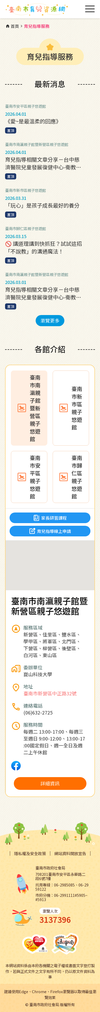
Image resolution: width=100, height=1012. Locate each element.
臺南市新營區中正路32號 (50, 693)
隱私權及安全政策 (30, 853)
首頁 (12, 26)
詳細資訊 (50, 783)
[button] (50, 560)
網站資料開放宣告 (70, 853)
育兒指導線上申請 (50, 531)
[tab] (29, 408)
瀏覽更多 (50, 320)
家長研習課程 (50, 518)
